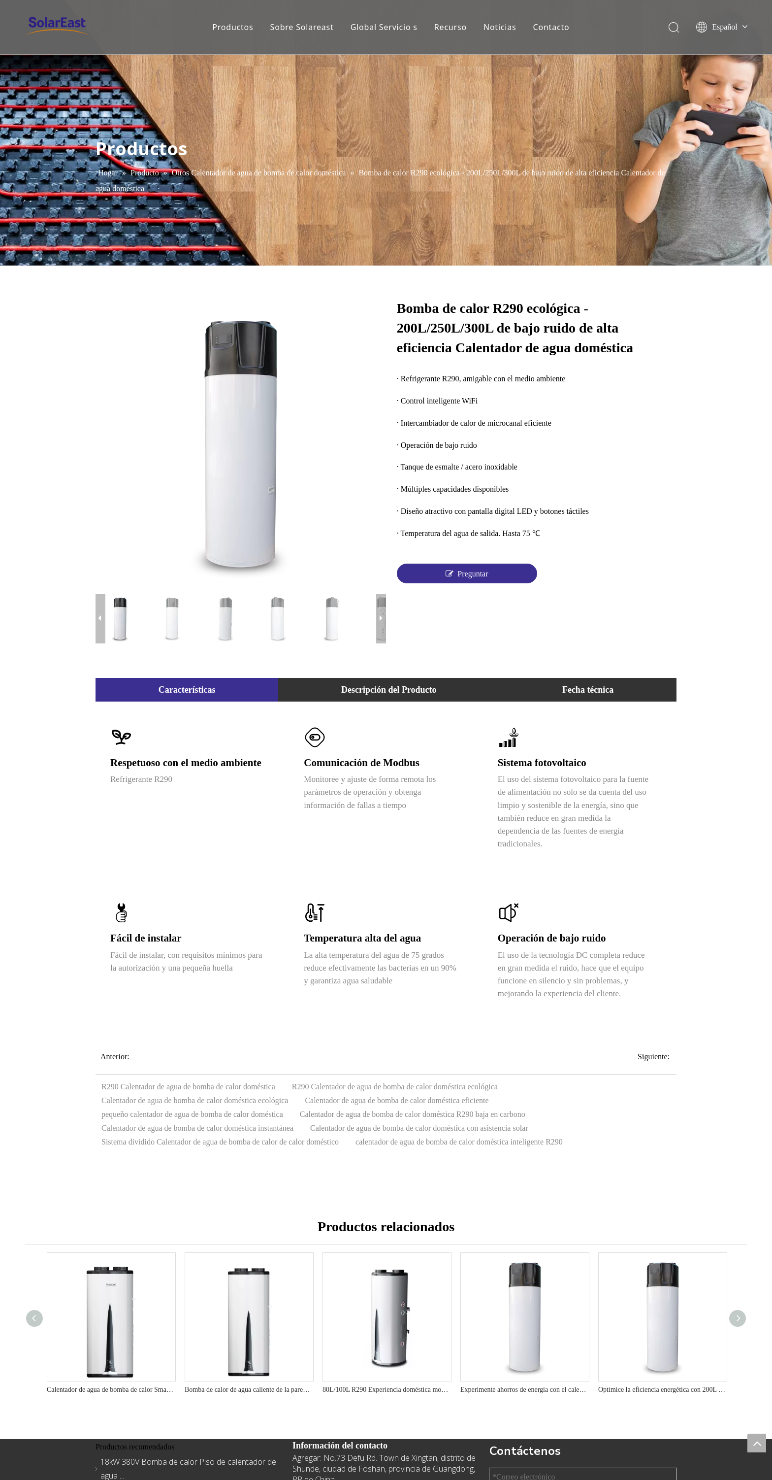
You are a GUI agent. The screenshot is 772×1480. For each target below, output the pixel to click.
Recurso (450, 27)
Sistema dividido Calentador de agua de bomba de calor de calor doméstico (220, 1142)
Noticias (499, 27)
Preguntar (467, 573)
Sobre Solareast (302, 27)
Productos (232, 27)
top (756, 1443)
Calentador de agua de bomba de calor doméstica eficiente (396, 1100)
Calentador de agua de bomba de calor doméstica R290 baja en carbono (412, 1114)
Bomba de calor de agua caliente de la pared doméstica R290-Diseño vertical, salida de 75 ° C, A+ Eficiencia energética (249, 1389)
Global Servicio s (384, 27)
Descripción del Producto (389, 690)
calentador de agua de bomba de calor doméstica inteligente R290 (459, 1142)
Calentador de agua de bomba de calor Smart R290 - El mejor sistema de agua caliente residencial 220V (111, 1389)
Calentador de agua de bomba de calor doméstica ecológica (194, 1100)
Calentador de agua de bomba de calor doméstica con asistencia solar (419, 1128)
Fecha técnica (587, 690)
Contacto (551, 27)
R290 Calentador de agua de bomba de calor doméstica (188, 1086)
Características (187, 690)
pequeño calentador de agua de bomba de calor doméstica (192, 1114)
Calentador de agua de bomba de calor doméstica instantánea (197, 1128)
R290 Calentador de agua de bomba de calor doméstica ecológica (395, 1086)
